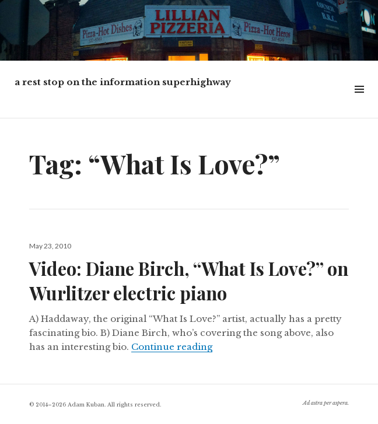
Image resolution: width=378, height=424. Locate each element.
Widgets (359, 102)
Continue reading (171, 346)
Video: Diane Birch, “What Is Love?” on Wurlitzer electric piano (188, 280)
